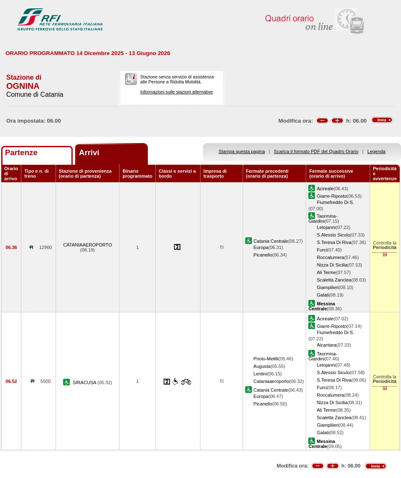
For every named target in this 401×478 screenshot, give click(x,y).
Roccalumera (330, 257)
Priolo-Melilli (266, 358)
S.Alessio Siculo (333, 234)
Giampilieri (327, 287)
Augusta (262, 366)
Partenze (21, 152)
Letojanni (326, 227)
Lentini (260, 373)
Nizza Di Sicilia (332, 264)
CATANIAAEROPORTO (87, 244)
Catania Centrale (271, 241)
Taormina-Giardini (322, 219)
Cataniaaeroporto (271, 381)
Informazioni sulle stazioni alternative (176, 91)
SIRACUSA (85, 382)
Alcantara (326, 344)
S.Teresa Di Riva (334, 242)
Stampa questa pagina (241, 151)
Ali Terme (326, 272)
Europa (261, 247)
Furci (322, 249)
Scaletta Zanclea (334, 279)
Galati (323, 294)
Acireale (325, 188)
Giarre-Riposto (332, 196)
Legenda (377, 151)
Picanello (263, 254)
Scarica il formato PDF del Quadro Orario (316, 151)
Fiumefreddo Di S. (335, 202)
